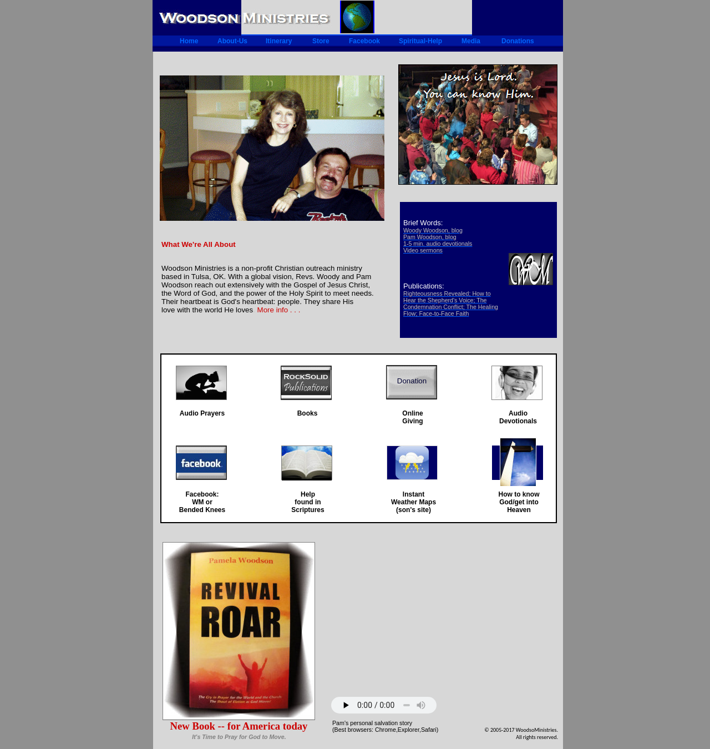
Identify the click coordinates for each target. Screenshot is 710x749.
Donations (517, 41)
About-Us (232, 41)
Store (320, 41)
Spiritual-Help (420, 41)
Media (471, 41)
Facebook (364, 41)
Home (189, 41)
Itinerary (279, 41)
